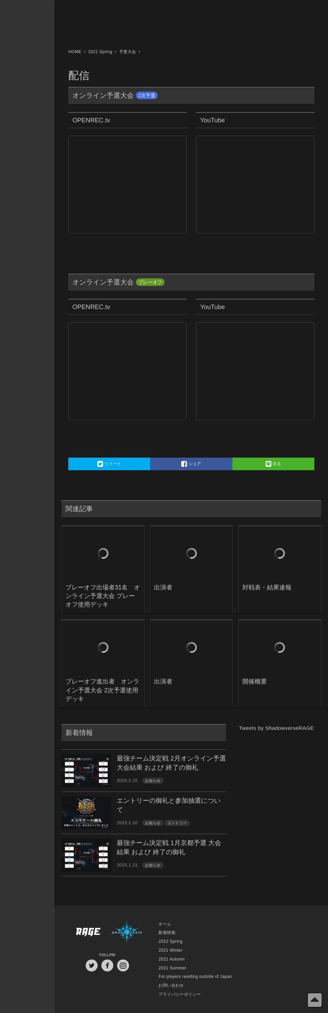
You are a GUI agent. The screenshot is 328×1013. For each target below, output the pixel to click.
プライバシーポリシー (179, 994)
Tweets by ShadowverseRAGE (276, 728)
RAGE (87, 933)
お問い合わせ (171, 985)
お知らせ (153, 781)
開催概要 (254, 681)
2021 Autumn (171, 959)
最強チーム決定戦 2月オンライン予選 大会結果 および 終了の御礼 (171, 763)
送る (273, 464)
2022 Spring (170, 941)
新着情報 (166, 932)
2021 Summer (172, 968)
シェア (191, 464)
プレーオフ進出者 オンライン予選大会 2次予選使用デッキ (102, 690)
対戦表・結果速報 (266, 587)
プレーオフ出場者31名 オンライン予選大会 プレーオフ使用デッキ (103, 596)
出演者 (163, 587)
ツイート (109, 464)
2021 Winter (170, 950)
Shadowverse (126, 933)
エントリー (177, 823)
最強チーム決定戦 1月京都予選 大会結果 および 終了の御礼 (169, 847)
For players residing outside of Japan (195, 976)
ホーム (164, 924)
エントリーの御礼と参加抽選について (168, 805)
